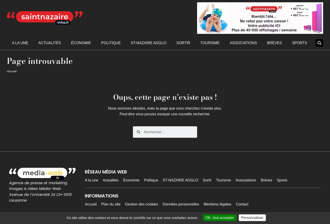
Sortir (183, 43)
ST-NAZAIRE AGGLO (148, 43)
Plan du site (111, 204)
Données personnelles (181, 204)
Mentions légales (217, 204)
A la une (20, 43)
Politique (111, 43)
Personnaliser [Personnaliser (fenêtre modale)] (252, 218)
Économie (81, 43)
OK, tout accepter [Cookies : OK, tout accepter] (219, 218)
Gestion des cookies (141, 204)
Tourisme (210, 43)
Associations (243, 43)
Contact (242, 204)
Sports (299, 43)
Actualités (49, 43)
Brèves (274, 43)
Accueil (11, 71)
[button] (319, 43)
